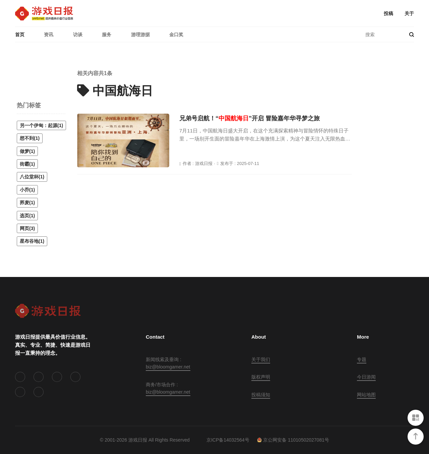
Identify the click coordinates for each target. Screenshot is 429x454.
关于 (409, 13)
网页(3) (27, 228)
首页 (19, 34)
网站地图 (366, 394)
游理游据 (140, 34)
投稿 (388, 13)
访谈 (77, 34)
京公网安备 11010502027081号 (293, 440)
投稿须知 (260, 394)
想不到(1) (30, 138)
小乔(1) (27, 189)
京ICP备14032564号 (227, 440)
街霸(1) (27, 164)
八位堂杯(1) (32, 176)
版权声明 (260, 377)
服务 (106, 34)
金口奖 (176, 34)
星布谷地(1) (32, 241)
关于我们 (260, 359)
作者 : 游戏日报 (197, 163)
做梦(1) (27, 151)
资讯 (48, 34)
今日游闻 (366, 377)
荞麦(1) (27, 202)
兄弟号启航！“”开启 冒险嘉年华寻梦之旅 (249, 118)
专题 (361, 359)
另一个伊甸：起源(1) (41, 125)
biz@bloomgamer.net (168, 367)
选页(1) (27, 215)
